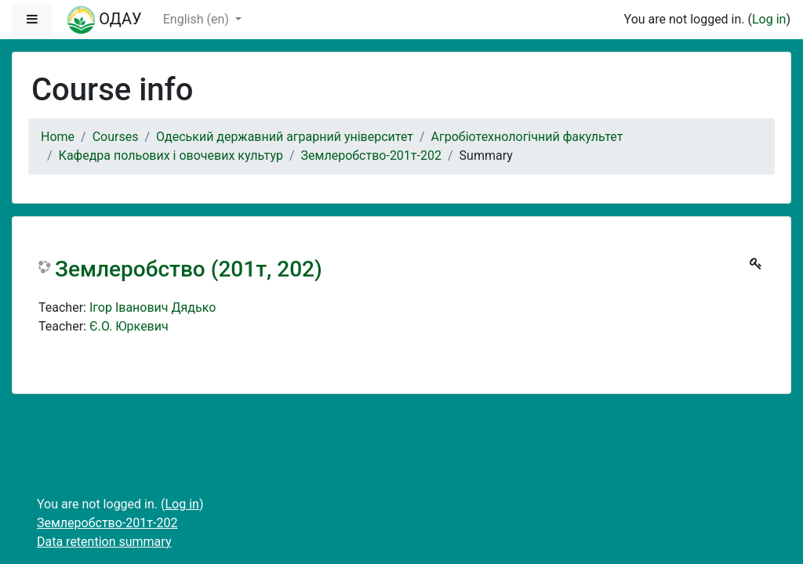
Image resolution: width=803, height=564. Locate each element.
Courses (116, 136)
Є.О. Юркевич (129, 326)
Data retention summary (104, 541)
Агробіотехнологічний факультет (527, 136)
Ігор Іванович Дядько (152, 307)
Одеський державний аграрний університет (284, 136)
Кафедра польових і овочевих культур (171, 155)
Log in (769, 19)
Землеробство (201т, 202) (188, 269)
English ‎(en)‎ (197, 19)
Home (57, 136)
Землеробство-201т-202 (371, 155)
